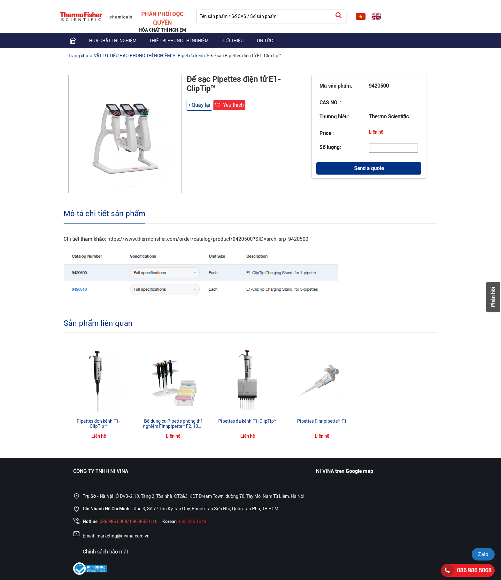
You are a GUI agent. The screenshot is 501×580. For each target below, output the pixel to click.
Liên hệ (376, 132)
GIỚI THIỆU (232, 40)
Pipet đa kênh (191, 55)
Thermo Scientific (389, 117)
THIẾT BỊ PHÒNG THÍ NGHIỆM (179, 40)
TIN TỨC (264, 40)
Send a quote (369, 168)
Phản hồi (493, 297)
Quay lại (199, 105)
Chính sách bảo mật (105, 552)
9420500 (379, 86)
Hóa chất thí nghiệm (112, 40)
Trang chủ (78, 55)
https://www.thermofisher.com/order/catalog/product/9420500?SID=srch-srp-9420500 (207, 239)
